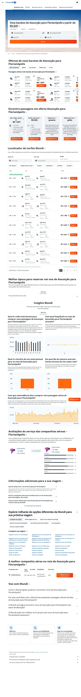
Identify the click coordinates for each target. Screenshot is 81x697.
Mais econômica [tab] (14, 67)
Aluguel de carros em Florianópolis (18, 534)
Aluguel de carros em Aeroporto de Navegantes (64, 535)
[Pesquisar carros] (3, 13)
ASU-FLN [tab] (43, 292)
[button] (2, 2)
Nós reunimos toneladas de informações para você (44, 660)
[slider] (79, 161)
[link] (17, 138)
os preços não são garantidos (41, 652)
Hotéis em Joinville (37, 552)
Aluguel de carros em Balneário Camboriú (17, 543)
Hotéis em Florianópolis (15, 548)
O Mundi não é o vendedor (44, 657)
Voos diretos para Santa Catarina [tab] (39, 523)
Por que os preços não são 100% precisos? (44, 662)
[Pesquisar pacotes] (3, 17)
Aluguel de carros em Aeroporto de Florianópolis (41, 535)
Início (9, 53)
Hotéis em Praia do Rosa (15, 550)
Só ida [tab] (51, 67)
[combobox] (32, 29)
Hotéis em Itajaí (59, 550)
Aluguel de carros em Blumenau (40, 546)
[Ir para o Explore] (3, 20)
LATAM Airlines (21, 448)
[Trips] (3, 25)
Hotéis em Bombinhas (61, 548)
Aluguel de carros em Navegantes (41, 542)
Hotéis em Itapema (37, 550)
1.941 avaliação (21, 453)
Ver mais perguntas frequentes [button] (32, 506)
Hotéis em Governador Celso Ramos (65, 552)
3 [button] (67, 270)
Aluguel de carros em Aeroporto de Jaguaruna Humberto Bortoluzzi (41, 539)
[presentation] (19, 26)
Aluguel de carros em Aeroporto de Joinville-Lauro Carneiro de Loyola (18, 539)
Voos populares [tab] (56, 523)
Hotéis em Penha (13, 552)
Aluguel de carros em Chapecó (17, 546)
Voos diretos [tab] (32, 67)
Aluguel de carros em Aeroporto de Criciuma (64, 539)
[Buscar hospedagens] (3, 10)
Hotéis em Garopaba (37, 555)
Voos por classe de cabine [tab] (17, 526)
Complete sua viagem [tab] (16, 519)
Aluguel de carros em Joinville (63, 542)
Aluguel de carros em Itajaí (62, 546)
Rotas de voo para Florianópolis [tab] (18, 523)
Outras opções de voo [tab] (31, 519)
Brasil (13, 53)
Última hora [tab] (42, 67)
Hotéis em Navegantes (61, 555)
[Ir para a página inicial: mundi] (11, 2)
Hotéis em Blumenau (14, 555)
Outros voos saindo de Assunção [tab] (49, 519)
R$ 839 (14, 26)
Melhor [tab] (24, 67)
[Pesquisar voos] (3, 7)
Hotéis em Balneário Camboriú (40, 548)
